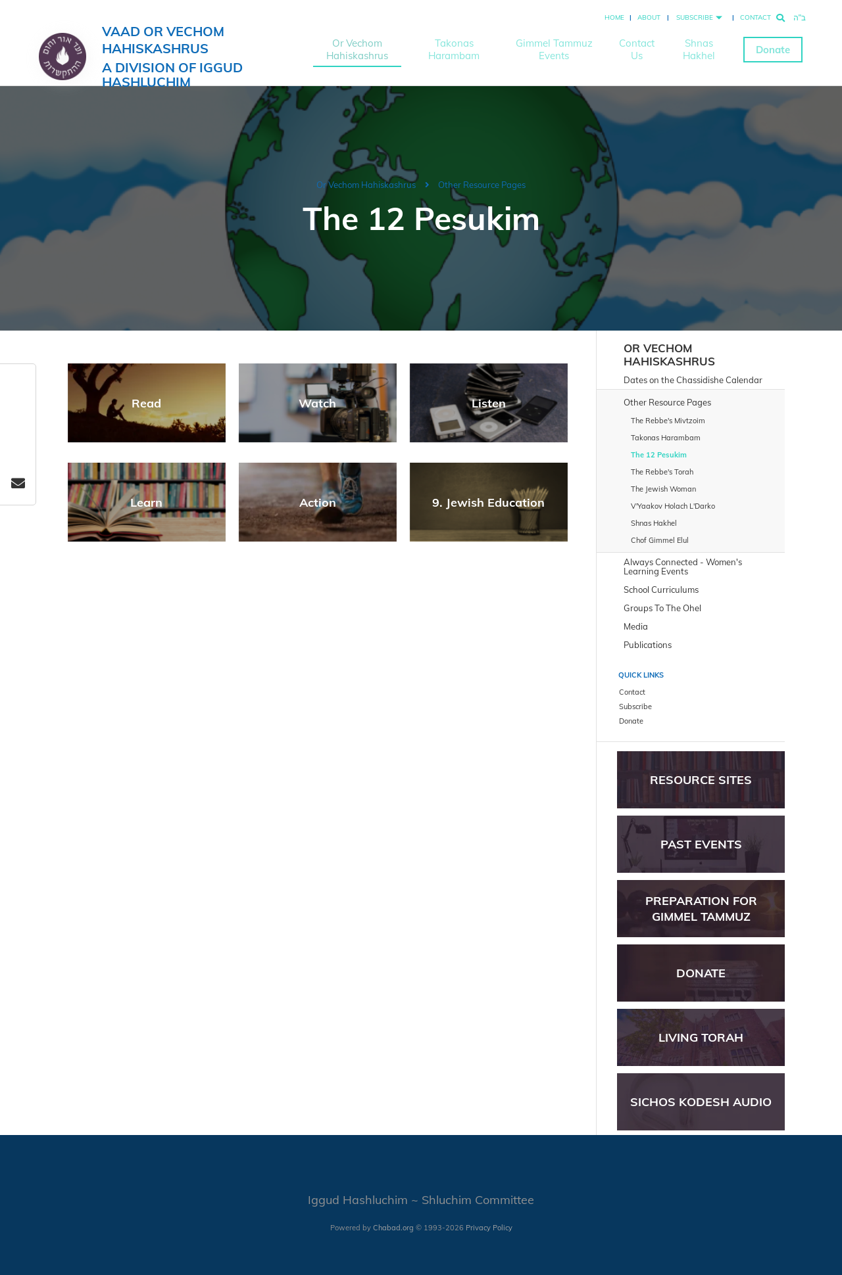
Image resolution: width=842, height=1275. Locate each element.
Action (317, 502)
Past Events (701, 844)
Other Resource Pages (482, 184)
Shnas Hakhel (699, 49)
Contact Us (637, 49)
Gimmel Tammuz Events (554, 49)
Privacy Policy (489, 1227)
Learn (146, 502)
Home (614, 17)
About (648, 17)
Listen (489, 403)
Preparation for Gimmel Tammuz (701, 908)
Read (146, 403)
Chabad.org (393, 1227)
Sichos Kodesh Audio (701, 1101)
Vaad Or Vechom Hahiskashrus (198, 56)
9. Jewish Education (488, 502)
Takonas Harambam (454, 49)
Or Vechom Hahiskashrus (357, 49)
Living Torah (700, 1037)
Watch (317, 403)
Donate (773, 49)
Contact (755, 17)
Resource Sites (701, 779)
